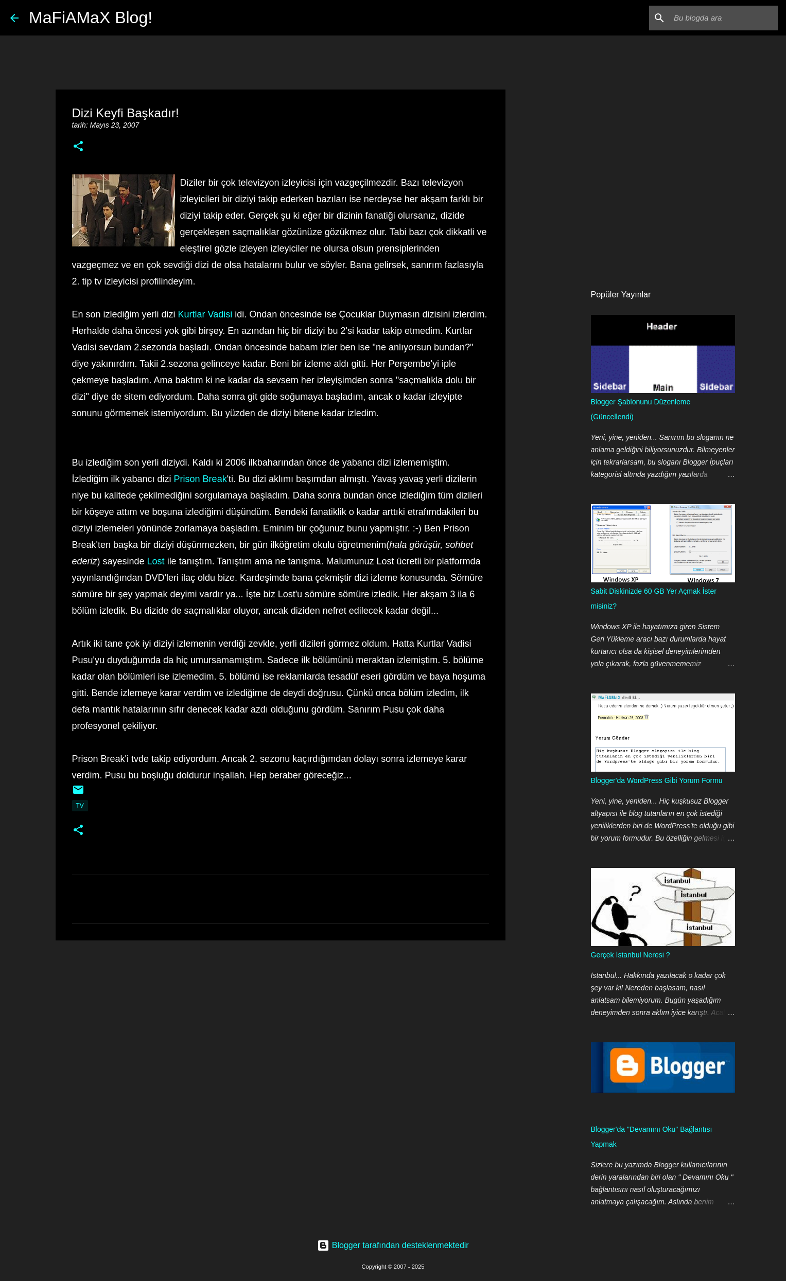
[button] (78, 147)
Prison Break (200, 479)
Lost (156, 561)
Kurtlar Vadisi (205, 314)
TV (80, 805)
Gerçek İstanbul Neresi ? (630, 955)
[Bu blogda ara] (724, 18)
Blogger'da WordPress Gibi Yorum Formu (657, 780)
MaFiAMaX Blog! (90, 17)
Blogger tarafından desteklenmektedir (392, 1245)
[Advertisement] (280, 1028)
